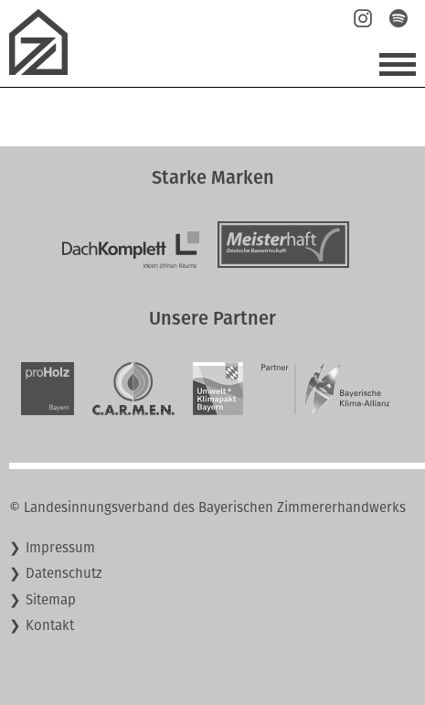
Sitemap (51, 600)
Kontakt (50, 625)
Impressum (60, 547)
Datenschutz (64, 573)
